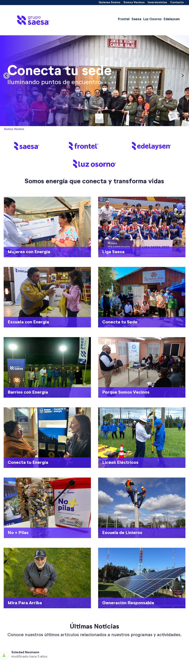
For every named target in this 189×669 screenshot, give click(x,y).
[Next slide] (182, 75)
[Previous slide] (6, 75)
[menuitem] (109, 2)
